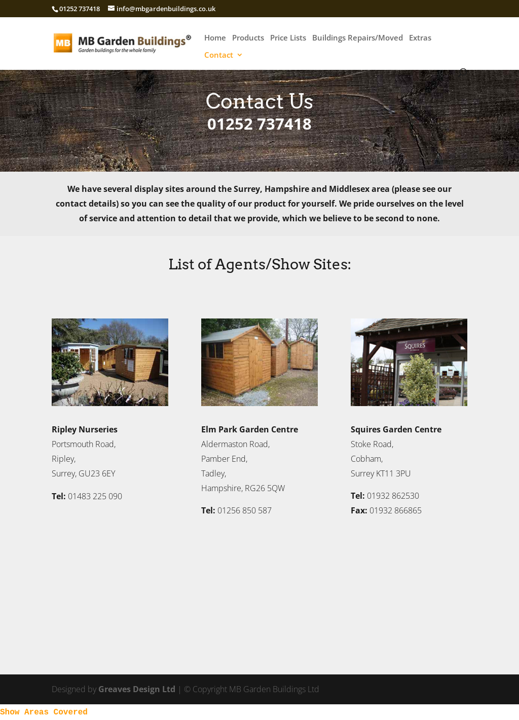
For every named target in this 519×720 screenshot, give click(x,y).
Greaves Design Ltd (136, 689)
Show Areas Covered (44, 712)
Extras (420, 38)
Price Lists (288, 38)
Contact (218, 55)
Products (248, 38)
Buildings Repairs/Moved (357, 38)
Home (215, 38)
